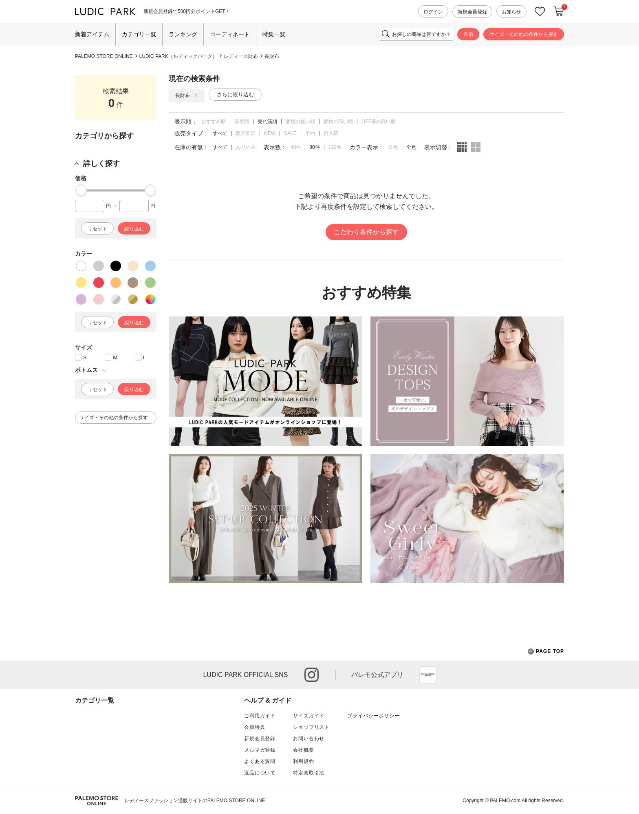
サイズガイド (308, 716)
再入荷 (331, 133)
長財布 (271, 56)
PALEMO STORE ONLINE (104, 56)
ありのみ (246, 147)
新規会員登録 (472, 12)
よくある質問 (259, 761)
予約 (310, 133)
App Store (428, 675)
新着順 (241, 121)
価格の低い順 (300, 121)
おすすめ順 (213, 121)
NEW (269, 133)
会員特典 (254, 727)
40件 (296, 147)
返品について (259, 773)
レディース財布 (241, 56)
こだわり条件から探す (366, 231)
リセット (97, 229)
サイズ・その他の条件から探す (523, 34)
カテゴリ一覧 (139, 34)
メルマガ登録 (259, 750)
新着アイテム (92, 34)
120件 (335, 147)
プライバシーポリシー (373, 716)
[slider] (81, 190)
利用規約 (303, 761)
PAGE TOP (546, 651)
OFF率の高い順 (378, 121)
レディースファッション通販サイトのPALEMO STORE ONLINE (194, 800)
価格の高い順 (338, 121)
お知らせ (511, 12)
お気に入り (540, 11)
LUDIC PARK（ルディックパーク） (178, 56)
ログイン (433, 12)
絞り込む (134, 229)
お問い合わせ (308, 738)
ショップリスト (311, 727)
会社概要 (303, 750)
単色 (393, 147)
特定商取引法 (308, 773)
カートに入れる (558, 11)
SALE (290, 133)
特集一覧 (273, 34)
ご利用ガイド (259, 716)
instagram (311, 675)
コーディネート (230, 34)
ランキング (183, 34)
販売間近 (246, 133)
